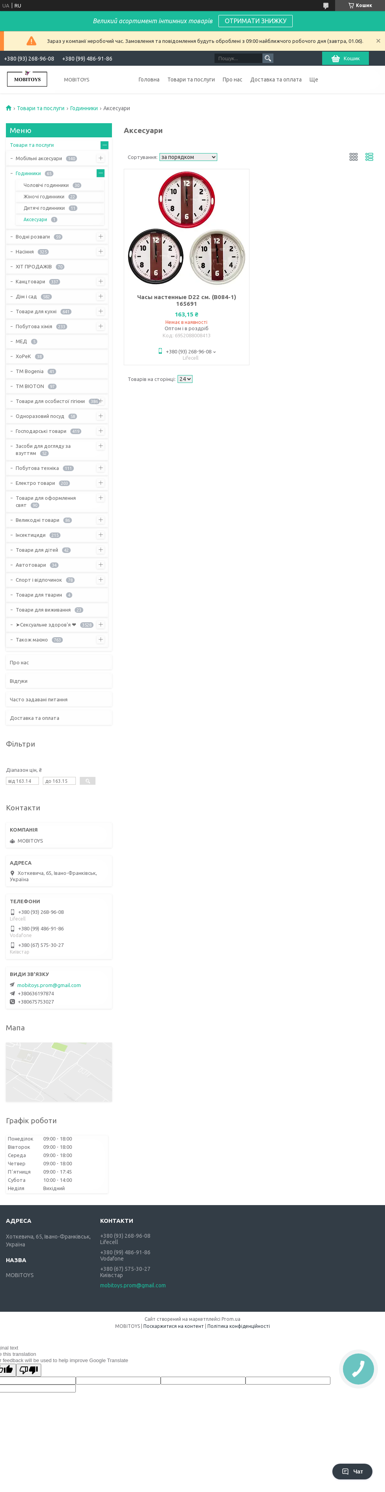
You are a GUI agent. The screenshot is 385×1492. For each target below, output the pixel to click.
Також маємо (32, 639)
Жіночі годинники (44, 196)
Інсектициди (31, 535)
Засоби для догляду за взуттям (43, 449)
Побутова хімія (34, 326)
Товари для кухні (36, 311)
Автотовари (31, 565)
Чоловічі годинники (46, 185)
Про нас (232, 79)
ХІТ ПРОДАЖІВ (34, 266)
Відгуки (19, 681)
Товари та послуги (191, 79)
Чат (352, 1471)
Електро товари (35, 483)
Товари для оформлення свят (46, 501)
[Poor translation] (28, 1370)
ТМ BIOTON (30, 386)
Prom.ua (231, 1319)
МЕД (21, 341)
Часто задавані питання (39, 699)
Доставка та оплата (276, 79)
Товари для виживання (43, 609)
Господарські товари (41, 431)
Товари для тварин (39, 594)
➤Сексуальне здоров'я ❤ (46, 624)
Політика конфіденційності (238, 1326)
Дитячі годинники (44, 208)
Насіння (25, 251)
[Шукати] (267, 58)
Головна (149, 79)
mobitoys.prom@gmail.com (49, 985)
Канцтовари (30, 281)
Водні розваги (33, 236)
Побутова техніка (37, 468)
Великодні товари (37, 520)
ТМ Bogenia (30, 371)
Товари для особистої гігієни (50, 401)
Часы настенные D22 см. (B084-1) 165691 (186, 300)
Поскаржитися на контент (173, 1326)
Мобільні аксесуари (39, 158)
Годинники (84, 108)
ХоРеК (23, 356)
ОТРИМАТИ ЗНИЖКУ (255, 20)
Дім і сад (26, 296)
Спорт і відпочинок (39, 579)
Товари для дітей (37, 550)
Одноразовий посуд (40, 416)
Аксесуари (35, 219)
